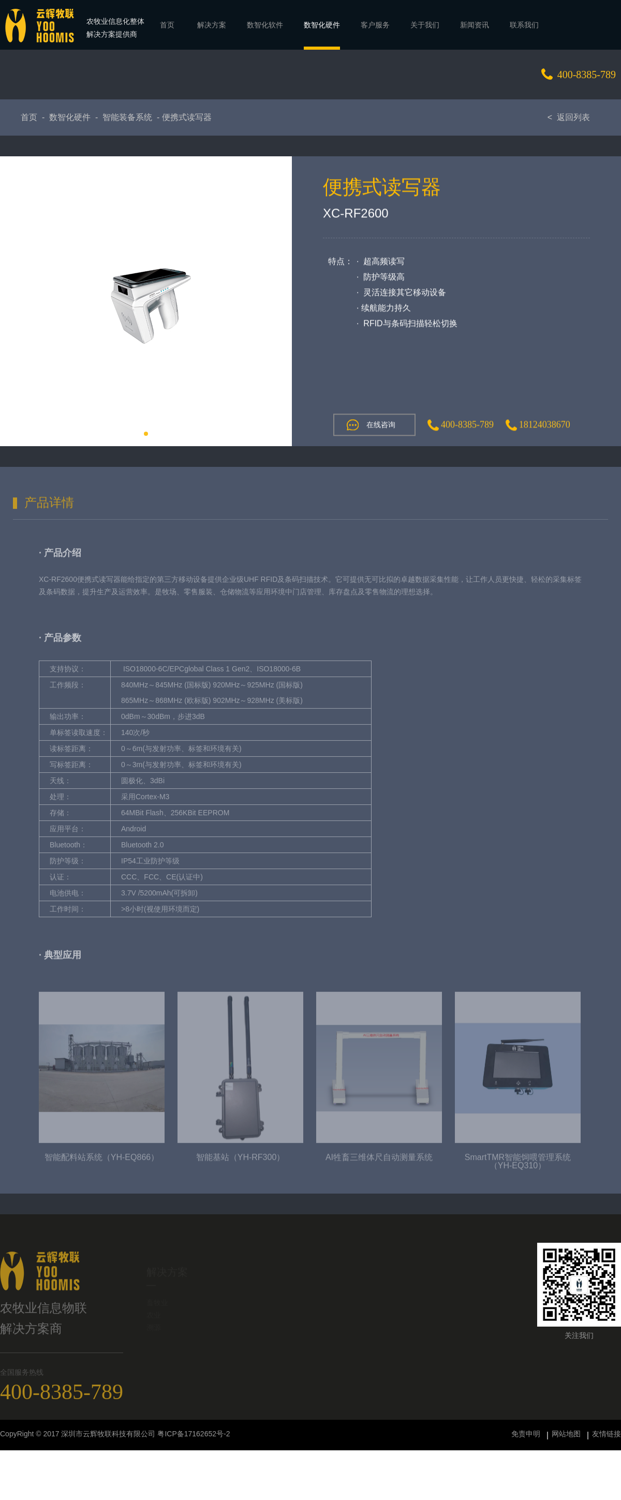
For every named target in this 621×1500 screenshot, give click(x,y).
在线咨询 (370, 426)
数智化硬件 (70, 117)
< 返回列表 (569, 117)
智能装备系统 (127, 117)
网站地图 (566, 1433)
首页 (29, 117)
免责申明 (525, 1433)
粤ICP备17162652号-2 (193, 1433)
